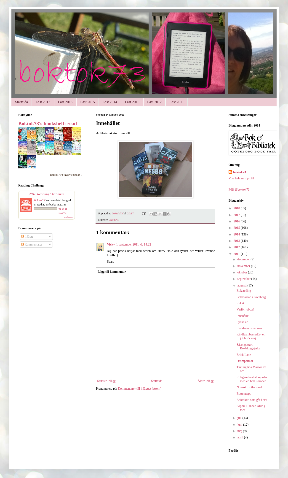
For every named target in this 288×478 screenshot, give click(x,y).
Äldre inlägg (206, 381)
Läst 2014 (110, 102)
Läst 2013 (132, 102)
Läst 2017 (43, 102)
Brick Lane (244, 354)
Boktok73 (39, 200)
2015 (237, 228)
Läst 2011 (176, 102)
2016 (237, 221)
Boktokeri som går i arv (252, 400)
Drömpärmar (245, 361)
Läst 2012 (154, 102)
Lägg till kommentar (112, 271)
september (244, 279)
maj (240, 431)
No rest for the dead (249, 387)
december (244, 259)
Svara (110, 261)
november (244, 266)
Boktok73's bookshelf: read (47, 123)
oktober (242, 272)
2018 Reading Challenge (46, 194)
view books (67, 217)
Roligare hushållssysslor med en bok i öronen (252, 379)
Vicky (111, 244)
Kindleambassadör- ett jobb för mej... (251, 336)
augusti (242, 285)
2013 (237, 241)
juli (239, 418)
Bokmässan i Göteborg (251, 297)
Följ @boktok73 (239, 189)
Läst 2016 (65, 102)
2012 (237, 247)
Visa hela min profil (241, 178)
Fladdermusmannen (249, 328)
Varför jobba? (245, 309)
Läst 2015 (87, 102)
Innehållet (243, 316)
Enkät (240, 303)
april (240, 437)
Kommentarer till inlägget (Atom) (139, 388)
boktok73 (239, 172)
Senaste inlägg (106, 381)
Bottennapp (244, 393)
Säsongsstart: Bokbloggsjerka (248, 346)
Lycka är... (243, 322)
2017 (237, 215)
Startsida (21, 102)
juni (240, 424)
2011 (237, 254)
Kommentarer (31, 244)
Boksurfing (244, 290)
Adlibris (113, 219)
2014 (237, 234)
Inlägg (27, 236)
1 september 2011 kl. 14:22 (133, 244)
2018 (237, 208)
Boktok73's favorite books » (66, 174)
